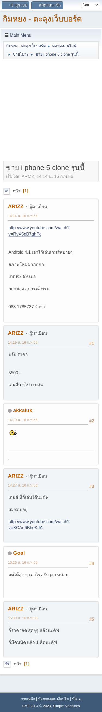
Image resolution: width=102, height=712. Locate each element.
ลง (6, 191)
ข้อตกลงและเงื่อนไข (53, 699)
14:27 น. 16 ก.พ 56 (23, 485)
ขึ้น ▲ (76, 699)
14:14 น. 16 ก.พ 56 (23, 216)
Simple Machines (66, 706)
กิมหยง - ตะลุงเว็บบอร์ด (42, 18)
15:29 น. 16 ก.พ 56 (23, 562)
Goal (19, 553)
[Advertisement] (51, 110)
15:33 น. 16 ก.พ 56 (23, 618)
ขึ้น (7, 664)
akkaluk (22, 410)
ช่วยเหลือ (28, 699)
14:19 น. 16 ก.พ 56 (23, 342)
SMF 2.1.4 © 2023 (36, 706)
